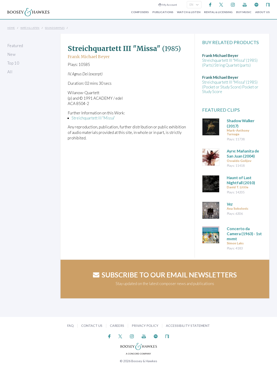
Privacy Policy (145, 326)
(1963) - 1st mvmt (244, 233)
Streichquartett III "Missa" (93, 118)
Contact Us (91, 326)
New (11, 54)
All (9, 71)
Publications (162, 12)
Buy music (244, 12)
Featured (15, 45)
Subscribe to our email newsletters (165, 275)
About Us (262, 12)
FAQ (70, 326)
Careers (117, 326)
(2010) (241, 180)
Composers (140, 12)
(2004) (243, 153)
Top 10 (13, 63)
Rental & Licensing (218, 12)
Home (11, 27)
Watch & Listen (188, 12)
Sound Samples (54, 27)
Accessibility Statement (188, 326)
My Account (168, 4)
